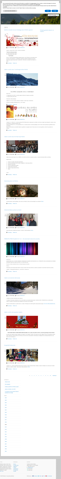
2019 (6, 414)
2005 (6, 448)
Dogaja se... (15, 466)
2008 (6, 441)
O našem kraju (15, 465)
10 (50, 375)
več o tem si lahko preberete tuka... (49, 303)
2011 (6, 434)
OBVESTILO (22, 119)
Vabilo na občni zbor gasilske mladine (13, 312)
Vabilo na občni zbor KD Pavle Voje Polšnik (14, 136)
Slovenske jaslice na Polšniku (11, 181)
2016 (6, 422)
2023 (6, 405)
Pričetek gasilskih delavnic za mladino (47, 30)
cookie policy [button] (37, 4)
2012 (6, 431)
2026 (6, 397)
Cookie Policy (30, 470)
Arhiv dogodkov (7, 384)
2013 (6, 429)
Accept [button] (54, 10)
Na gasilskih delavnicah (9, 345)
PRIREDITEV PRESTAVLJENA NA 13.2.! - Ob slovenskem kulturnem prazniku (22, 239)
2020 (6, 412)
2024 (6, 402)
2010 (6, 436)
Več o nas (1, 471)
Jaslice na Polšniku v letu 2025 (10, 389)
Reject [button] (48, 10)
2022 (6, 407)
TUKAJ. (42, 201)
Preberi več (15, 130)
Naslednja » (55, 375)
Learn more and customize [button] (10, 10)
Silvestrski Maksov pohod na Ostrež (12, 210)
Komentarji (10, 130)
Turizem (14, 467)
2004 (6, 451)
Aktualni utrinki (7, 381)
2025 (6, 400)
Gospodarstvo (15, 468)
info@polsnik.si (30, 467)
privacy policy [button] (33, 3)
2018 (6, 417)
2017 (6, 419)
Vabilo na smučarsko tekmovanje (12, 278)
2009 (6, 439)
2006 (6, 446)
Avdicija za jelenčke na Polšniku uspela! (12, 386)
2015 (6, 424)
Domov (14, 464)
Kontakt (14, 471)
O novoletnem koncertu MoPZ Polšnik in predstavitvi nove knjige (12, 392)
